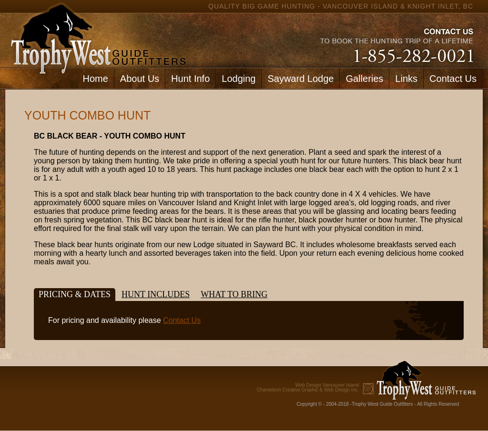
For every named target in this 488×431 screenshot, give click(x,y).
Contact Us (453, 78)
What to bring (234, 294)
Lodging (238, 78)
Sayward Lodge (300, 78)
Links (406, 78)
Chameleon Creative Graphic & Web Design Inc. (308, 387)
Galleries (364, 78)
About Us (139, 78)
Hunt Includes (156, 294)
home (96, 33)
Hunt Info (190, 78)
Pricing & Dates (75, 294)
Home (95, 78)
